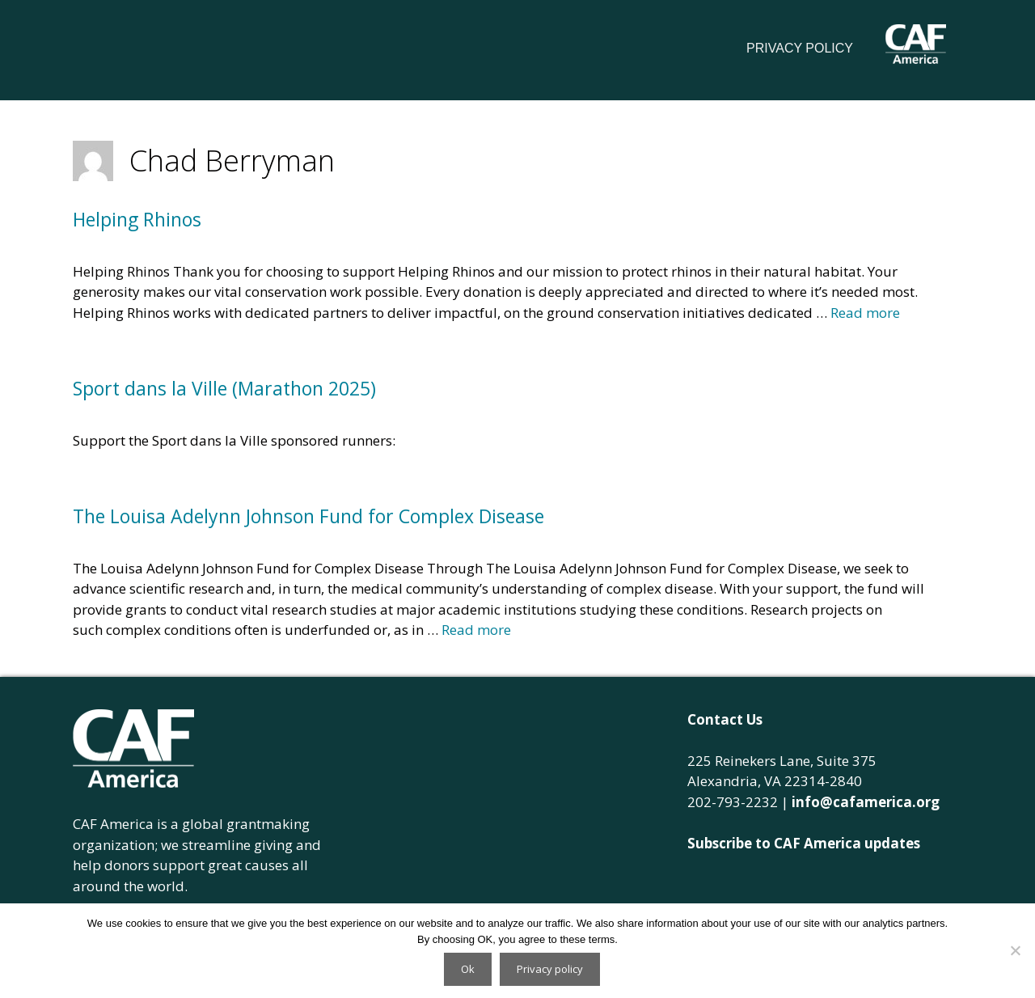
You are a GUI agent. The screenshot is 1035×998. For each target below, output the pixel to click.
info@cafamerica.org (866, 802)
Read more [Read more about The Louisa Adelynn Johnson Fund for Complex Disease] (476, 629)
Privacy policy (550, 969)
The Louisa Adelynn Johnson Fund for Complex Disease (308, 516)
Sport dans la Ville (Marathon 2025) (224, 388)
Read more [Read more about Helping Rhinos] (865, 312)
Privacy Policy (799, 48)
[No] (1015, 950)
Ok (468, 969)
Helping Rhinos (137, 219)
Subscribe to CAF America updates (803, 843)
